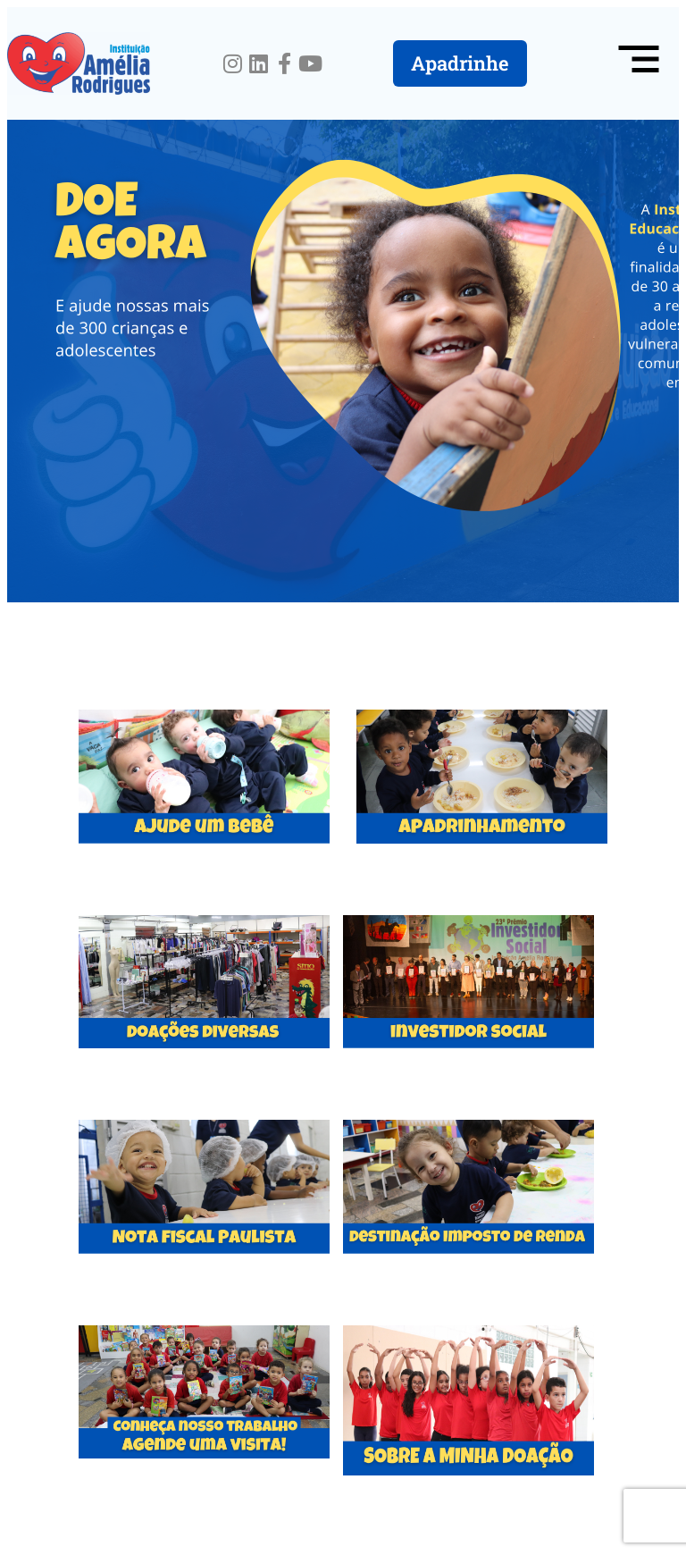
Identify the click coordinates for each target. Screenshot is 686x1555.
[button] (638, 63)
